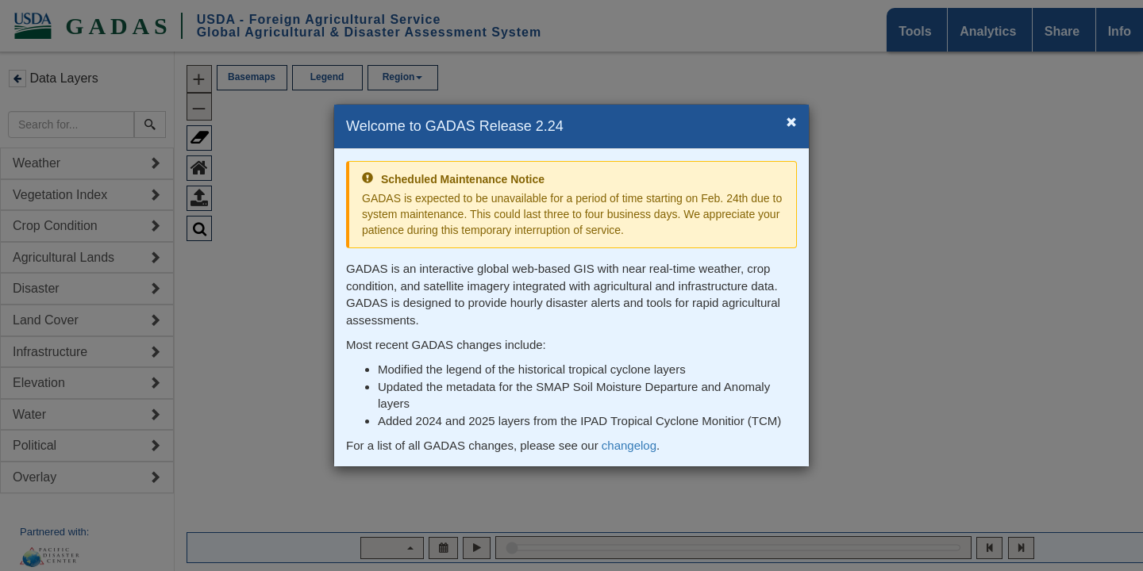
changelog (629, 445)
